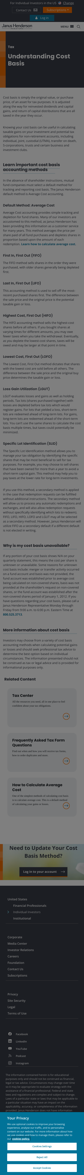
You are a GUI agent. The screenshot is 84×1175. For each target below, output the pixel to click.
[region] (42, 1143)
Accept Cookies (42, 1168)
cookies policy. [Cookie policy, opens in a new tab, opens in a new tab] (21, 1138)
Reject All (42, 1157)
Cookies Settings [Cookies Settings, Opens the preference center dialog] (42, 1146)
